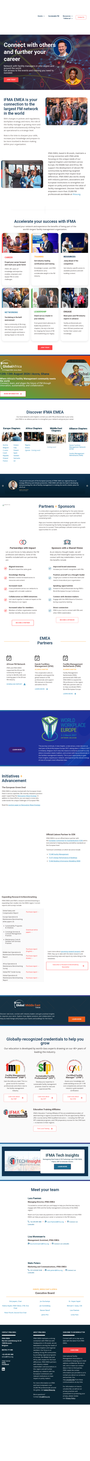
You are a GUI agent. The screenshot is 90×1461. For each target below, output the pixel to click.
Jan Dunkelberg (45, 1248)
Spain (15, 434)
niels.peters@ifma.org (55, 1212)
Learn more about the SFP (45, 1040)
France (5, 442)
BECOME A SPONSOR (67, 601)
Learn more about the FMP (15, 1040)
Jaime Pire (44, 1257)
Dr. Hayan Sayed (74, 1243)
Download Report (16, 665)
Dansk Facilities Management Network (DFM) (77, 428)
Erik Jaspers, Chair (15, 1243)
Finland (5, 439)
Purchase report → (32, 854)
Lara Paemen (74, 1252)
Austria (5, 426)
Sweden (16, 437)
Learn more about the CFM (74, 1040)
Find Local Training (45, 1071)
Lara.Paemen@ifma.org (55, 1164)
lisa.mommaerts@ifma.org (38, 1186)
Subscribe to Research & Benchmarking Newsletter (68, 884)
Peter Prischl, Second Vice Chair (15, 1255)
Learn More (41, 670)
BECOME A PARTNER (23, 604)
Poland (16, 431)
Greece (16, 426)
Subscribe (74, 1292)
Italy (15, 429)
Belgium (6, 429)
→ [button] (87, 467)
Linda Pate (74, 1257)
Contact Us (81, 8)
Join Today (11, 61)
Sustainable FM (53, 7)
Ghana (27, 429)
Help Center (6, 1303)
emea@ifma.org (7, 1299)
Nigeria (27, 426)
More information (13, 375)
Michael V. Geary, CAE (74, 1248)
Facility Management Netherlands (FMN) (76, 436)
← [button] (3, 467)
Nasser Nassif (45, 1252)
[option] (45, 467)
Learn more (17, 731)
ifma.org (76, 175)
